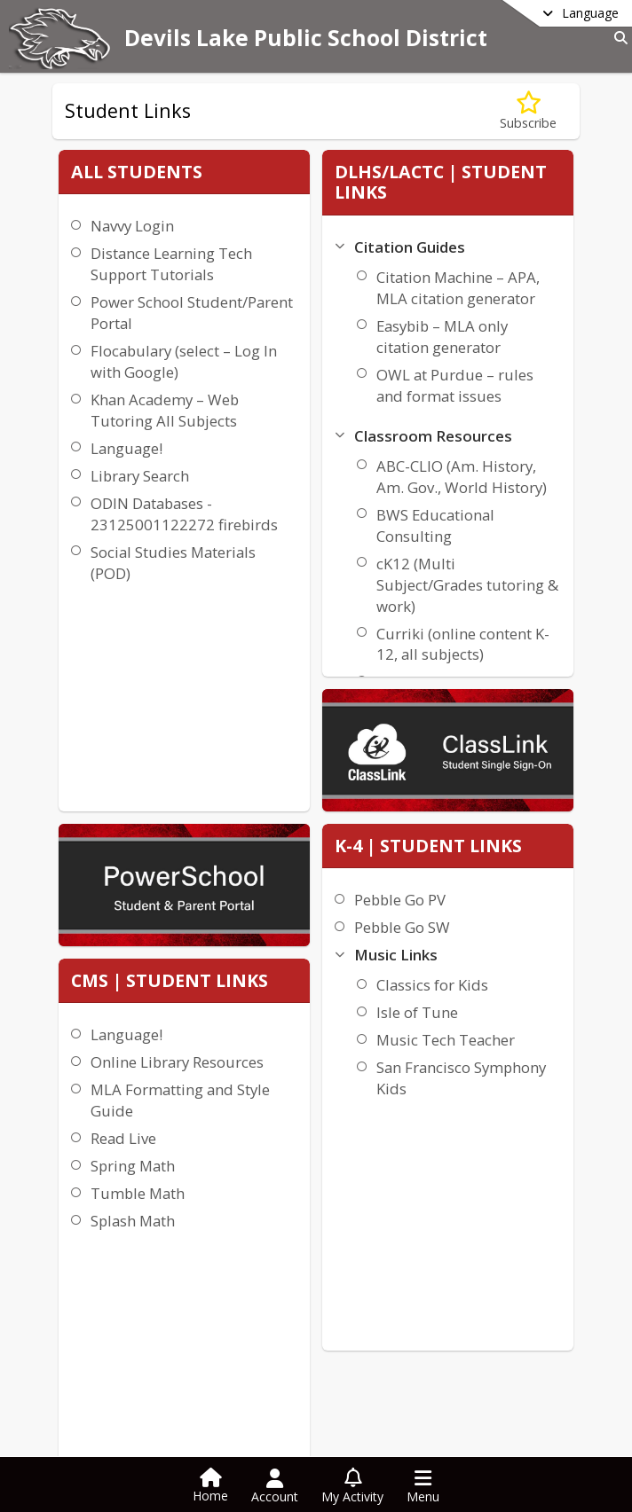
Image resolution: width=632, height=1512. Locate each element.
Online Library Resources (233, 603)
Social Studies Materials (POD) (140, 669)
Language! (122, 533)
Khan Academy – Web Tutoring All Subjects (145, 484)
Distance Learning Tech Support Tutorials (148, 274)
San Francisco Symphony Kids (524, 630)
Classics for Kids (527, 515)
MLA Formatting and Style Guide (240, 652)
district (104, 1441)
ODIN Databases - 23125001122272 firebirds (148, 609)
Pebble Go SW (497, 458)
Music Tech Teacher (510, 581)
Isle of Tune (512, 543)
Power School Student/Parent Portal (139, 344)
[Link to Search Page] (617, 37)
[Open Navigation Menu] (423, 1486)
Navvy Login (128, 225)
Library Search (135, 561)
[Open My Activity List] (352, 1486)
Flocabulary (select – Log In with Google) (150, 414)
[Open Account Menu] (274, 1486)
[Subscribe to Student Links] (528, 111)
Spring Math (226, 718)
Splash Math (226, 773)
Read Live (216, 690)
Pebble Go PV (495, 430)
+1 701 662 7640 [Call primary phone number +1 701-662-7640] (140, 1375)
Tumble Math (231, 745)
